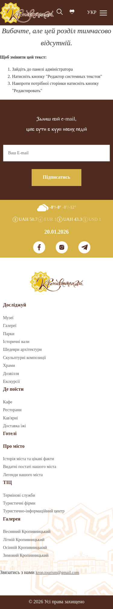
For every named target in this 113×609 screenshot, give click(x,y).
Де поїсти (13, 389)
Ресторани (12, 410)
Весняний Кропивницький (27, 531)
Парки (8, 334)
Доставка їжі (14, 426)
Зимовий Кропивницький (26, 555)
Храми (9, 365)
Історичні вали (16, 341)
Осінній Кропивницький (25, 547)
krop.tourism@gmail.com (57, 572)
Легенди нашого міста (23, 475)
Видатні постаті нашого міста (29, 466)
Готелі (10, 433)
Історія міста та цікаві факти (28, 459)
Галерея (11, 519)
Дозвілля (11, 373)
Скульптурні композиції (24, 357)
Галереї (9, 325)
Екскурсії (11, 381)
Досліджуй (14, 305)
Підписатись (56, 177)
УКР (91, 12)
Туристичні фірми (19, 503)
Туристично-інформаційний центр (33, 511)
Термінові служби (19, 495)
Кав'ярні (10, 418)
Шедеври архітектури (22, 349)
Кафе (7, 402)
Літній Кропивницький (23, 539)
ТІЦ (7, 482)
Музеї (8, 318)
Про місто (13, 446)
